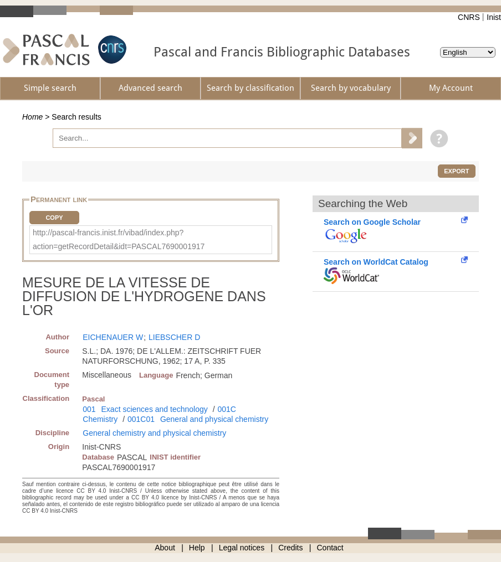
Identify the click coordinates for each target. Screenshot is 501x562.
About (165, 547)
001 (89, 409)
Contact (330, 547)
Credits (290, 547)
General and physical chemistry (214, 419)
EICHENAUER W (113, 337)
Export (456, 171)
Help (197, 547)
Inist (494, 17)
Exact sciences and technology (154, 409)
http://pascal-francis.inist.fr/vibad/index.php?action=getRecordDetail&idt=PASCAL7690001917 (119, 239)
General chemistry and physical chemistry (154, 433)
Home (32, 116)
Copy (54, 217)
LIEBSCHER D (174, 337)
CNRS (469, 17)
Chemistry (100, 419)
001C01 (141, 419)
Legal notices (242, 547)
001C (226, 409)
